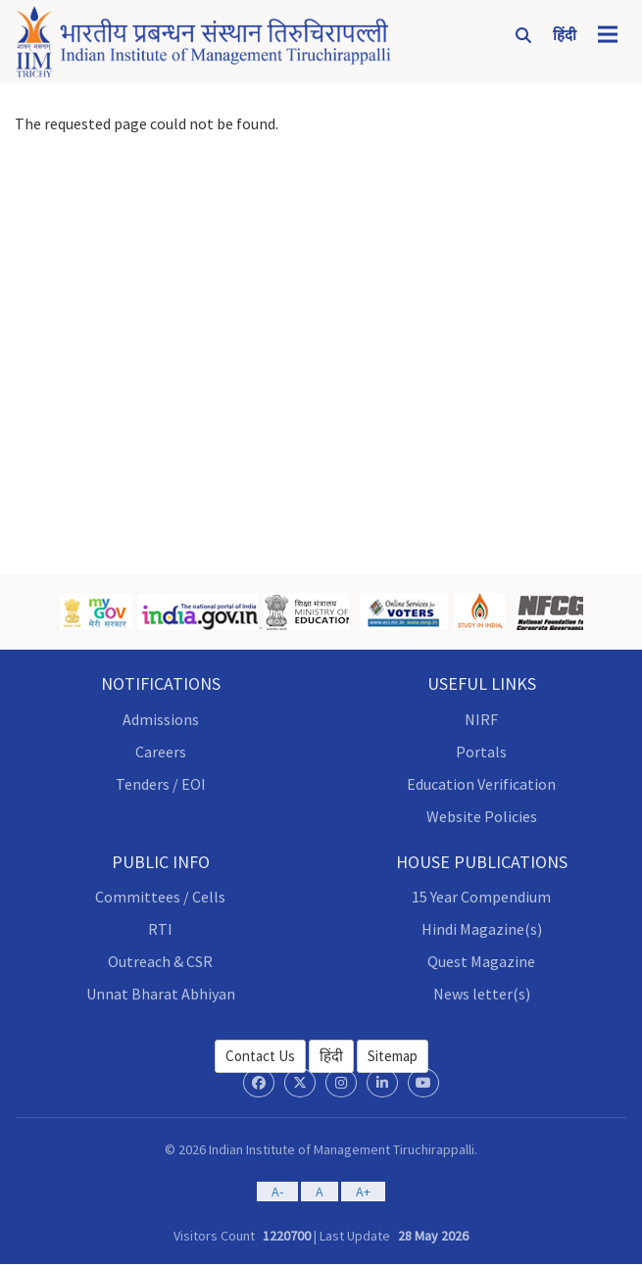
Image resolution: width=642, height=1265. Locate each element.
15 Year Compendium (481, 896)
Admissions (161, 719)
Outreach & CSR (160, 961)
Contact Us (260, 1055)
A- (277, 1191)
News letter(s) (481, 993)
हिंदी (331, 1055)
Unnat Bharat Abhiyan (160, 993)
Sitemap (393, 1055)
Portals (481, 751)
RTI (160, 929)
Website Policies (481, 816)
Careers (160, 751)
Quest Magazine (481, 961)
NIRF (481, 719)
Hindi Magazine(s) (481, 929)
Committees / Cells (160, 896)
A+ (363, 1191)
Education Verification (481, 784)
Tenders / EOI (161, 784)
